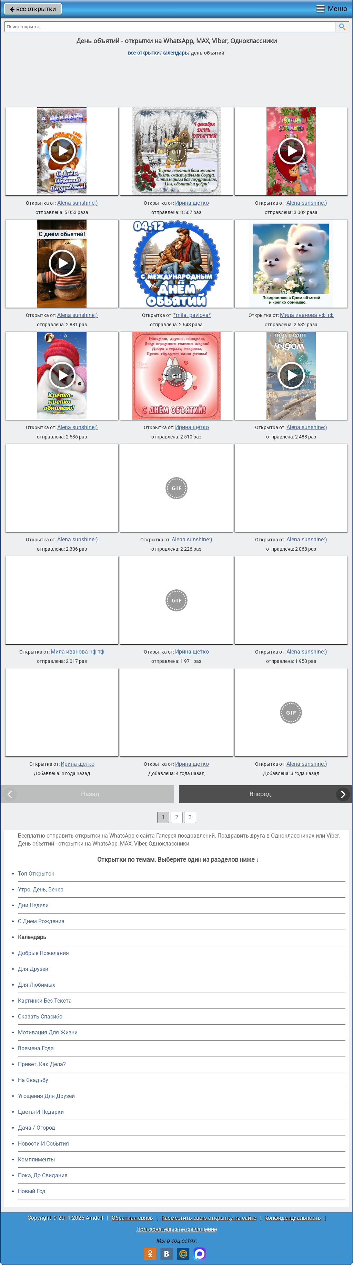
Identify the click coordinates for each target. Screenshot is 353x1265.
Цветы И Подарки (41, 1112)
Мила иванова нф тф (307, 315)
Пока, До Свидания (43, 1175)
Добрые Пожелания (43, 953)
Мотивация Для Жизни (48, 1032)
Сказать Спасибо (40, 1016)
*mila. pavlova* (192, 315)
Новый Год (32, 1191)
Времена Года (36, 1048)
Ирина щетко (192, 203)
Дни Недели (33, 905)
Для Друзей (33, 969)
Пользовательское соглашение (177, 1229)
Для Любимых (36, 985)
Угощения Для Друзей (46, 1096)
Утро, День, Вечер (40, 889)
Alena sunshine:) (77, 203)
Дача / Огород (36, 1127)
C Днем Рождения (41, 921)
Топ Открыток (36, 873)
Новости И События (43, 1143)
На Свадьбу (33, 1080)
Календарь (175, 52)
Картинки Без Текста (45, 1000)
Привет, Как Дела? (42, 1064)
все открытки (33, 8)
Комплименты (36, 1159)
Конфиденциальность (292, 1218)
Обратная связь (132, 1218)
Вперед (260, 794)
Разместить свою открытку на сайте (208, 1218)
